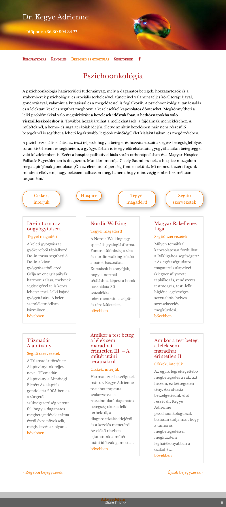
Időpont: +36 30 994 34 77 (51, 32)
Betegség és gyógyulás (90, 59)
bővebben (35, 316)
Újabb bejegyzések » (185, 472)
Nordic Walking (108, 223)
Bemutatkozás (34, 59)
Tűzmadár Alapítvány (39, 343)
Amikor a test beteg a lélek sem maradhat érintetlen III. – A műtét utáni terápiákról (112, 348)
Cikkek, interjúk (41, 199)
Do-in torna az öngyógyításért (44, 226)
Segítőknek (123, 59)
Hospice (89, 195)
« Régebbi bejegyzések (42, 472)
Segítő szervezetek (184, 199)
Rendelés (58, 59)
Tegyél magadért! (136, 199)
